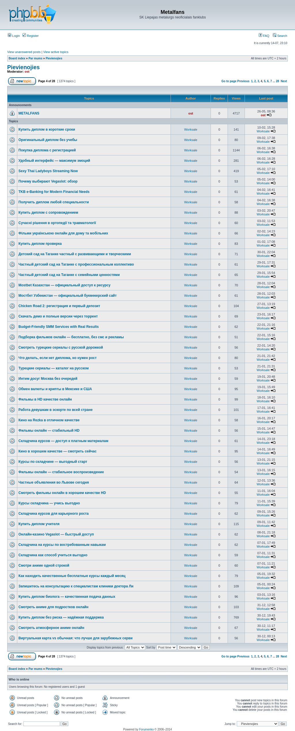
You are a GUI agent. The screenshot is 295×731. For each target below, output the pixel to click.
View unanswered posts (24, 52)
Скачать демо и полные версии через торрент (58, 316)
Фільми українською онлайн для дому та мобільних (63, 233)
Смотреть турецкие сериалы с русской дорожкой (60, 347)
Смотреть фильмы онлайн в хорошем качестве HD (62, 493)
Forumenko (146, 729)
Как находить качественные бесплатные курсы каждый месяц (71, 576)
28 (277, 81)
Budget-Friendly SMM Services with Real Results (58, 327)
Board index (17, 58)
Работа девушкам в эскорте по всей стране (55, 410)
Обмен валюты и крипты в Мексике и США (55, 389)
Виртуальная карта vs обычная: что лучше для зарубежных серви (75, 638)
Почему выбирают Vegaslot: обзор (47, 181)
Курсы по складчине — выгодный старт (52, 462)
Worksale (190, 129)
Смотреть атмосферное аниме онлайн (51, 628)
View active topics (55, 52)
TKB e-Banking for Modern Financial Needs (54, 192)
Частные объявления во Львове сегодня (53, 482)
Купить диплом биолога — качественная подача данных (66, 597)
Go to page (229, 81)
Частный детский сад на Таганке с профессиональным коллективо (76, 264)
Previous (243, 81)
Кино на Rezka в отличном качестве (49, 420)
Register (30, 35)
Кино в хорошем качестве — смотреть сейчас (57, 451)
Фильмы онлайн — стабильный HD (49, 431)
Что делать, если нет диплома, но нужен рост (57, 358)
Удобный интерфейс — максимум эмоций (54, 161)
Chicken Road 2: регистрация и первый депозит (59, 306)
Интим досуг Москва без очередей (47, 379)
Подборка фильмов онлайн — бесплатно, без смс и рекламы (71, 337)
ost (27, 71)
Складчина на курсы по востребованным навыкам (62, 545)
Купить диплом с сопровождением (48, 213)
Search (280, 35)
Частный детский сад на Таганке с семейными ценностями (69, 275)
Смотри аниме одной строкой (43, 565)
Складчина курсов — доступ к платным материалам (63, 441)
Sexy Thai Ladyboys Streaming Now (48, 171)
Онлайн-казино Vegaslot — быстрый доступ (56, 534)
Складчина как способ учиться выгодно (52, 555)
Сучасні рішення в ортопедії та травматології (57, 223)
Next (284, 81)
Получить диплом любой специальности (53, 202)
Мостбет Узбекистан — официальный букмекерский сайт (67, 296)
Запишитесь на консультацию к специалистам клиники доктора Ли (75, 586)
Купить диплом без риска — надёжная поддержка (61, 617)
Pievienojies (54, 58)
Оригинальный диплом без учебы (47, 140)
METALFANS (28, 113)
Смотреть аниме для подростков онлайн (53, 607)
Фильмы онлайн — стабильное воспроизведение (61, 472)
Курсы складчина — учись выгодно (49, 503)
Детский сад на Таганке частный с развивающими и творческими (74, 254)
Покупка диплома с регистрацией (47, 150)
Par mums (35, 58)
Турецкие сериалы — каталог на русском (53, 368)
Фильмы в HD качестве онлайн (45, 399)
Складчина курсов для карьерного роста (53, 514)
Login (14, 35)
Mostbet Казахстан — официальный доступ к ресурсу (64, 285)
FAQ (264, 35)
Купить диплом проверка (40, 244)
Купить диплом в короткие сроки (46, 129)
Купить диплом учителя (39, 524)
